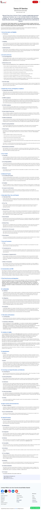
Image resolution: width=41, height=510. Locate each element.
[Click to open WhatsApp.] (35, 508)
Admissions (3, 497)
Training (18, 498)
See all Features (3, 504)
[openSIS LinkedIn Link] (13, 491)
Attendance (3, 499)
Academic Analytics (4, 502)
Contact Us (34, 500)
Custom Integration (20, 497)
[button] (39, 2)
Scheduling (3, 498)
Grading (2, 501)
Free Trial (35, 1)
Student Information (4, 495)
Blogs (33, 495)
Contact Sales (34, 501)
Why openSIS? (19, 500)
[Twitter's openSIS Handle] (6, 491)
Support (33, 497)
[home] (4, 2)
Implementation (19, 495)
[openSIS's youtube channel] (16, 491)
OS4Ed (16, 508)
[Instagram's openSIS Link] (9, 491)
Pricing (18, 501)
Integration (34, 498)
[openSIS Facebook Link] (2, 491)
